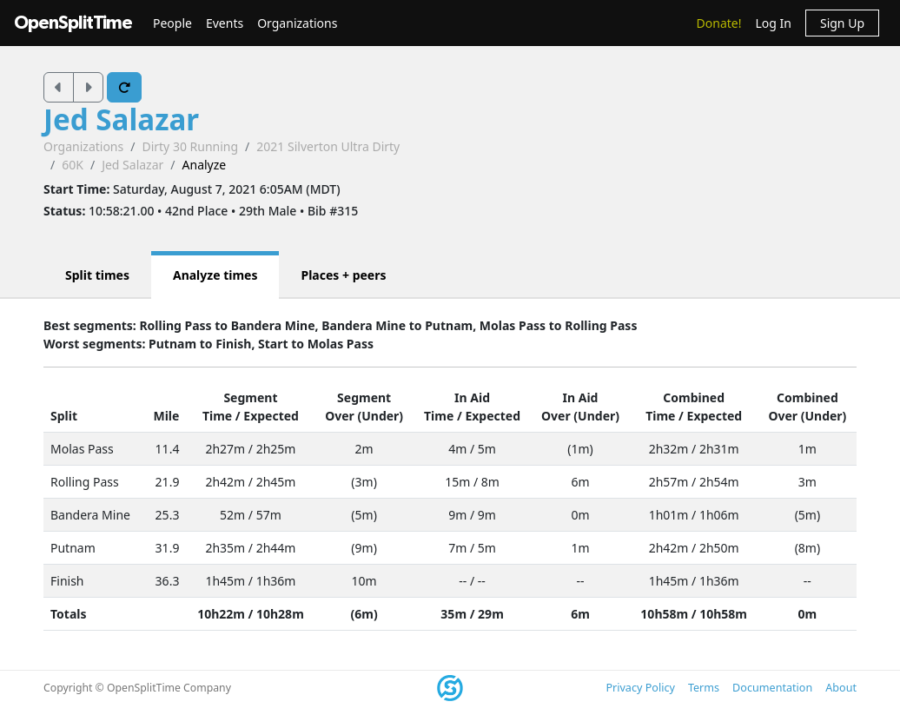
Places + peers (343, 275)
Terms (703, 687)
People (172, 23)
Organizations (297, 23)
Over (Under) (364, 415)
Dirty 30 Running (190, 146)
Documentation (772, 687)
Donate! (719, 23)
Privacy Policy (640, 687)
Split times (97, 275)
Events (224, 23)
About (841, 687)
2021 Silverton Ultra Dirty (328, 146)
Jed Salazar (121, 119)
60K (72, 164)
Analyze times (215, 275)
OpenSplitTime (73, 23)
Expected (271, 415)
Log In (773, 23)
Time (217, 415)
